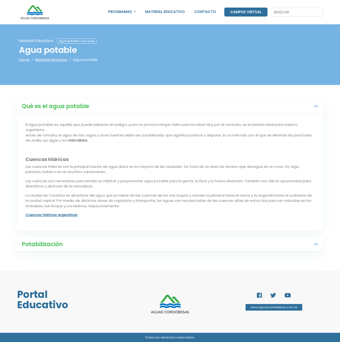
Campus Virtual (246, 11)
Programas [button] (120, 11)
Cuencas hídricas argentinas (51, 214)
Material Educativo (165, 11)
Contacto (205, 11)
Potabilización (42, 244)
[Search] (297, 12)
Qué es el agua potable (55, 106)
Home (24, 59)
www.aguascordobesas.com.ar (274, 307)
